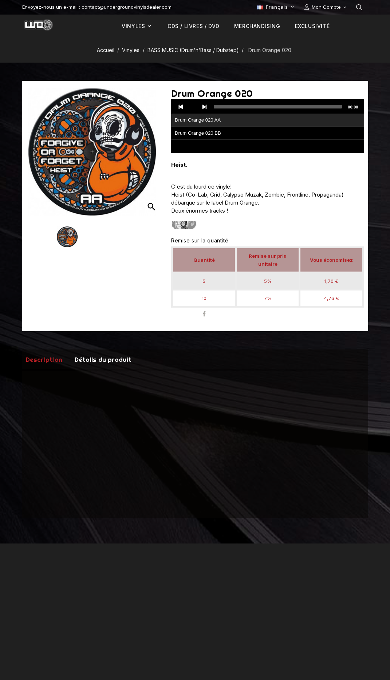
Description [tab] (44, 359)
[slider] (278, 106)
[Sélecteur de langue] (276, 7)
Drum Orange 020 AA (198, 120)
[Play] (192, 106)
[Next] (204, 106)
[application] (267, 126)
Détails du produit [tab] (103, 359)
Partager (204, 314)
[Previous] (181, 106)
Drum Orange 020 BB (198, 133)
